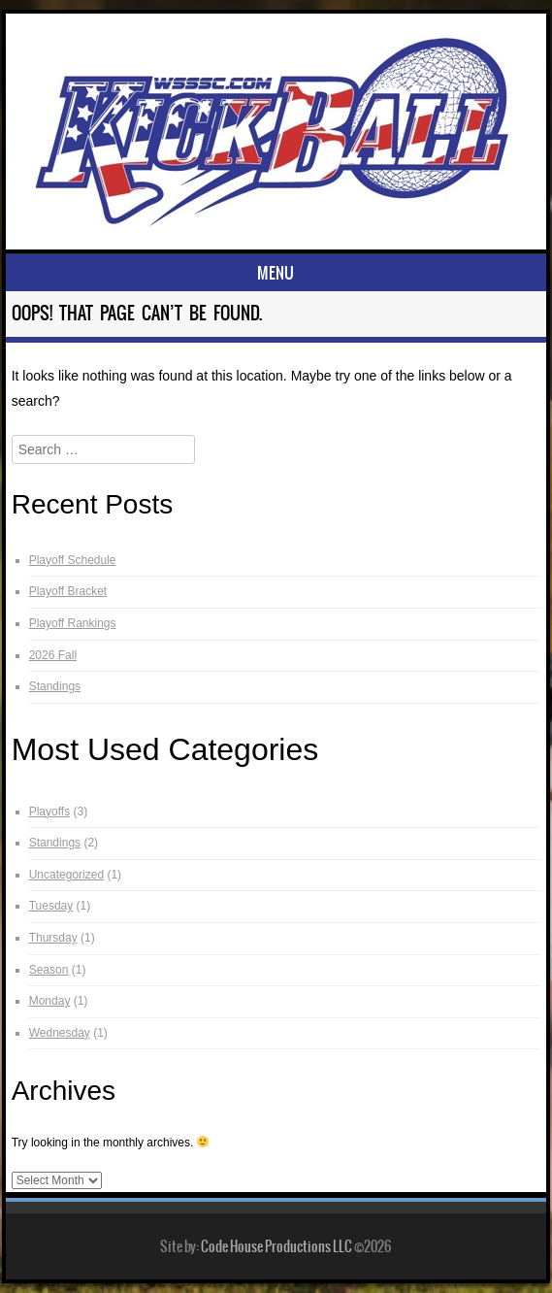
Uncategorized (66, 874)
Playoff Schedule (72, 560)
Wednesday (59, 1033)
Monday (50, 1001)
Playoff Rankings (72, 623)
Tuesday (51, 905)
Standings (55, 686)
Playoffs (49, 811)
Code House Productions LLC (276, 1246)
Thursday (53, 938)
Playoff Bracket (68, 591)
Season (49, 970)
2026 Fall (53, 655)
